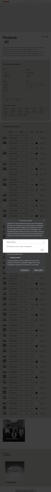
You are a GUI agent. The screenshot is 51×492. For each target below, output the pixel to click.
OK (42, 250)
